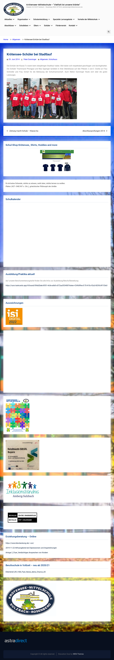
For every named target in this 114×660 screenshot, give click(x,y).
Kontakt (72, 25)
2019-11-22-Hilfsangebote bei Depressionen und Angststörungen (31, 548)
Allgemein (44, 59)
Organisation (23, 19)
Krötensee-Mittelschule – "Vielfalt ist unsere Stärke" (53, 4)
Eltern (36, 25)
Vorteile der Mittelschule (87, 19)
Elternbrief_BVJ (12, 572)
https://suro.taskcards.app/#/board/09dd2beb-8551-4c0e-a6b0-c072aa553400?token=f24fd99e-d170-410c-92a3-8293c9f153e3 (56, 285)
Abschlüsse (9, 25)
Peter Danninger (30, 59)
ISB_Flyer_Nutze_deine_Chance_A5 (32, 572)
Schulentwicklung (40, 19)
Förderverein (61, 25)
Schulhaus (53, 59)
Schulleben (23, 25)
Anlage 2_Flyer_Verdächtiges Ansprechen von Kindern (27, 552)
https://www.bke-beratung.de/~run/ (20, 543)
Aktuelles (8, 19)
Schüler (47, 25)
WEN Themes (78, 654)
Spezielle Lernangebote (62, 19)
